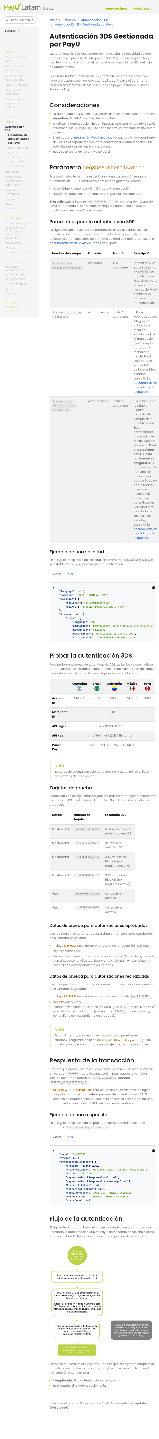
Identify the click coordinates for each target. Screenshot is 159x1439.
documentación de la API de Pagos (75, 243)
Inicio (8, 42)
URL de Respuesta (16, 284)
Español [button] (11, 31)
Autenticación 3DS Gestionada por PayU (18, 139)
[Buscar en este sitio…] (19, 20)
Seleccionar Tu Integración (14, 68)
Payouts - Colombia (17, 199)
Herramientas (13, 218)
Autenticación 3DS (14, 128)
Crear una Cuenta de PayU (16, 59)
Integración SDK (15, 279)
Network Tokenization (12, 206)
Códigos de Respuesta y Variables (12, 103)
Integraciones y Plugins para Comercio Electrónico (15, 233)
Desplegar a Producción (13, 92)
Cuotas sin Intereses (18, 166)
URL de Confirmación (13, 291)
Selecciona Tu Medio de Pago (14, 78)
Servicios (11, 117)
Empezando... (12, 52)
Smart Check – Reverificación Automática (14, 181)
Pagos (9, 122)
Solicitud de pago (16, 223)
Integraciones (14, 262)
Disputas (10, 248)
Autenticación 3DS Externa (19, 150)
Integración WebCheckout (14, 268)
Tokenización (13, 172)
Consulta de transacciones (14, 159)
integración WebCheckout (92, 137)
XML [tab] (70, 574)
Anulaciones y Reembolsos (14, 192)
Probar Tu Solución (17, 85)
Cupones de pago (17, 252)
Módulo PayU (13, 243)
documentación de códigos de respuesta (145, 387)
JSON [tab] (57, 574)
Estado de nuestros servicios (11, 307)
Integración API (14, 274)
